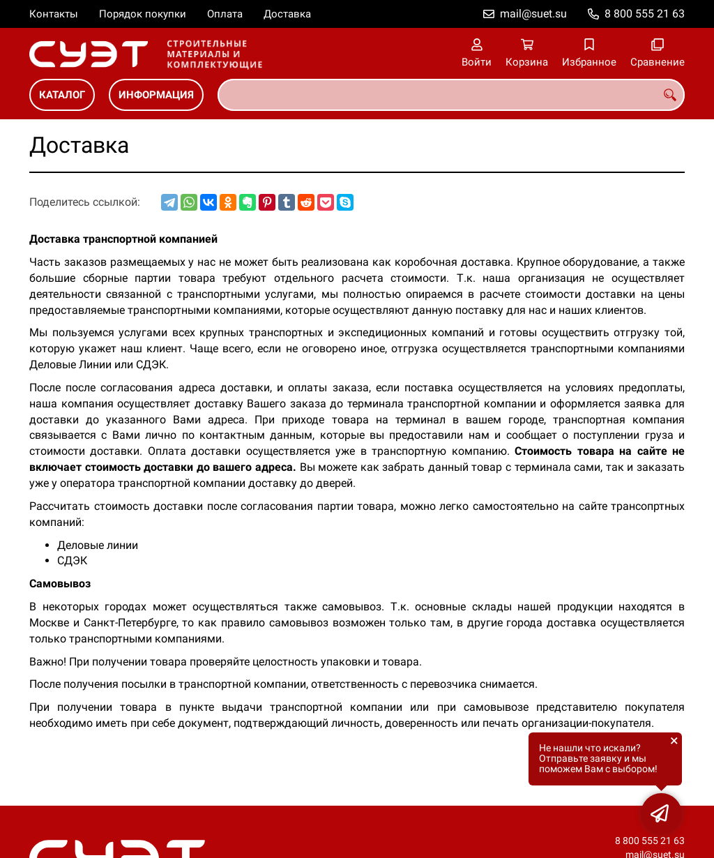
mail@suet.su (533, 13)
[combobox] (451, 95)
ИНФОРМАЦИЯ (156, 95)
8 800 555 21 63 (645, 13)
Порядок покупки (142, 14)
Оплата (225, 14)
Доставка (287, 14)
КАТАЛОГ (62, 95)
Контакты (53, 14)
